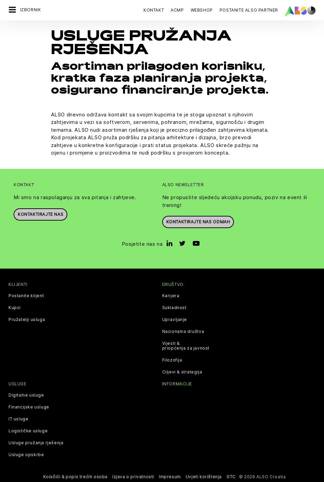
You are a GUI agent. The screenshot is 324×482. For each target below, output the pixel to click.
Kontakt (153, 10)
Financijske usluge (28, 407)
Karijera (171, 295)
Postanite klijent (26, 295)
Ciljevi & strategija (182, 372)
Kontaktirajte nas (40, 213)
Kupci (14, 307)
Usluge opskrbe (26, 454)
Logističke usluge (28, 431)
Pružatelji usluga (26, 319)
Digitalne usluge (26, 395)
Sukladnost (174, 307)
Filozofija (172, 360)
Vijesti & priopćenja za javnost (186, 346)
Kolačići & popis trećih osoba (75, 476)
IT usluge (18, 419)
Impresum (170, 476)
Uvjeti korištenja (204, 476)
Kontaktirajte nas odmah (198, 221)
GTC (231, 476)
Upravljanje (174, 319)
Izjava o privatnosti (133, 476)
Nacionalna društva (183, 331)
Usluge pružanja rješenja (35, 442)
